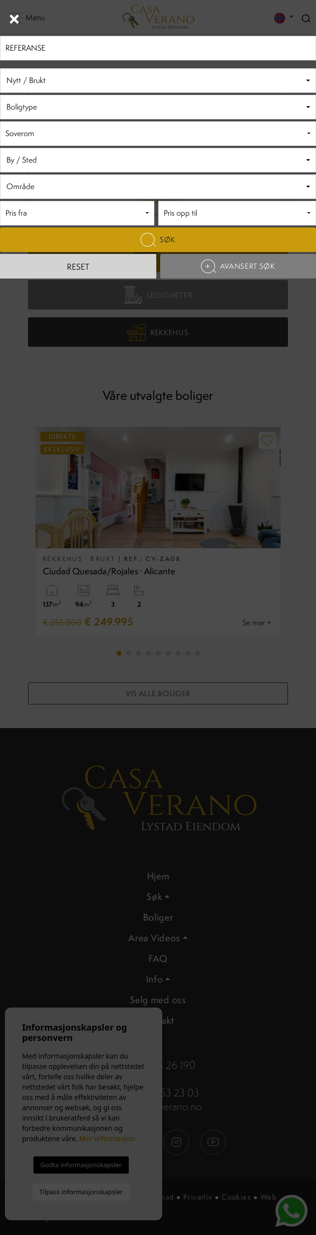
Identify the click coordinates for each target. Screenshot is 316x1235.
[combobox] (158, 80)
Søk (158, 240)
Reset (78, 266)
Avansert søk (238, 266)
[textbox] (158, 81)
